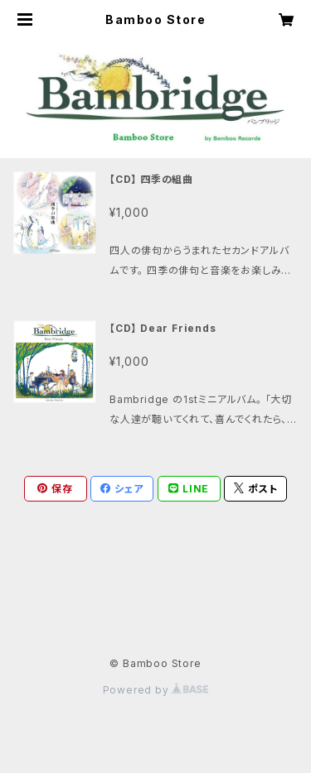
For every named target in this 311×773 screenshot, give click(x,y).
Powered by (156, 690)
